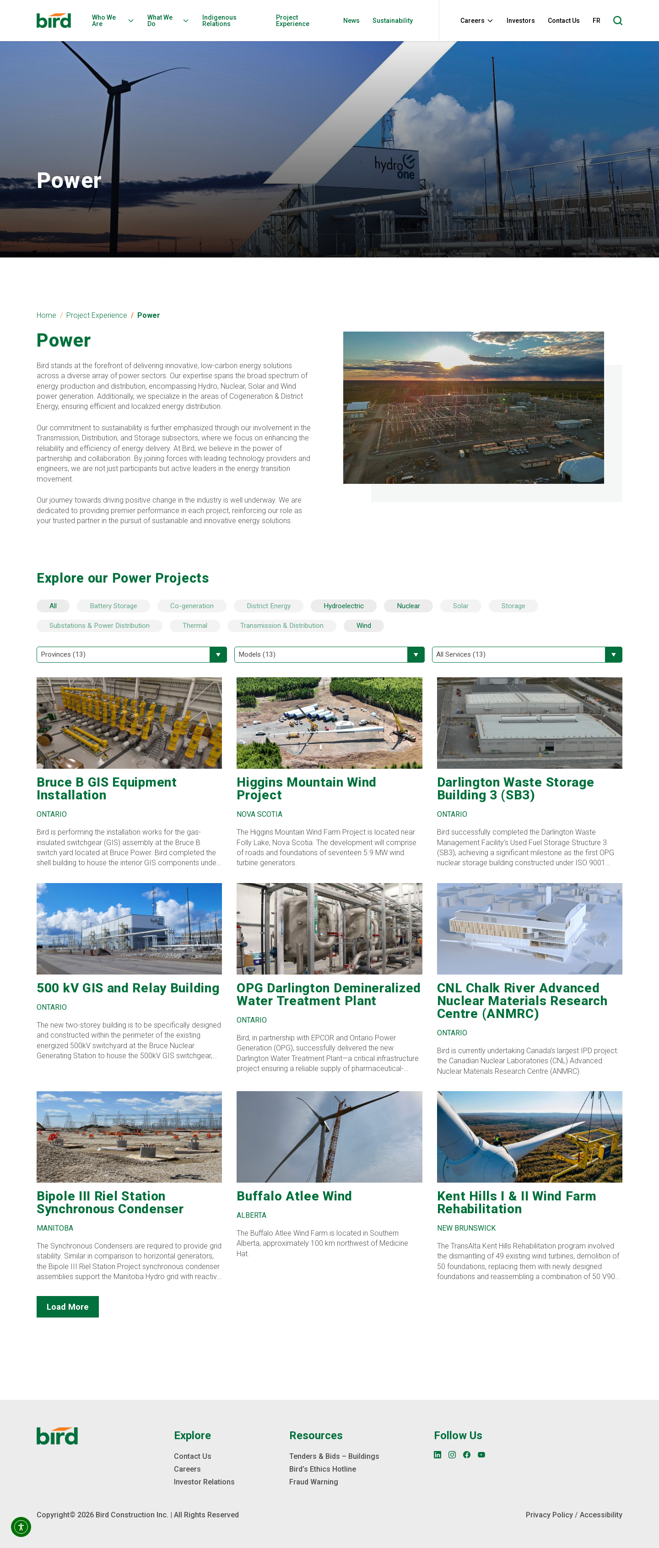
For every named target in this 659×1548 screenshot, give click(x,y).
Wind (364, 625)
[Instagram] (452, 1454)
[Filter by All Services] (527, 655)
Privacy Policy (549, 1515)
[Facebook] (466, 1454)
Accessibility (601, 1515)
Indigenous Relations (219, 20)
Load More (68, 1307)
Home (46, 315)
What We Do (168, 20)
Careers (477, 20)
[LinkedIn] (437, 1454)
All (53, 606)
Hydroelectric (344, 606)
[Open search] (617, 20)
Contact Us (564, 20)
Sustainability (393, 20)
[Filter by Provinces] (132, 655)
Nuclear (408, 606)
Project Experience (292, 20)
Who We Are (113, 20)
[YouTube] (481, 1454)
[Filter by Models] (329, 655)
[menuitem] (116, 20)
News (351, 20)
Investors (521, 20)
